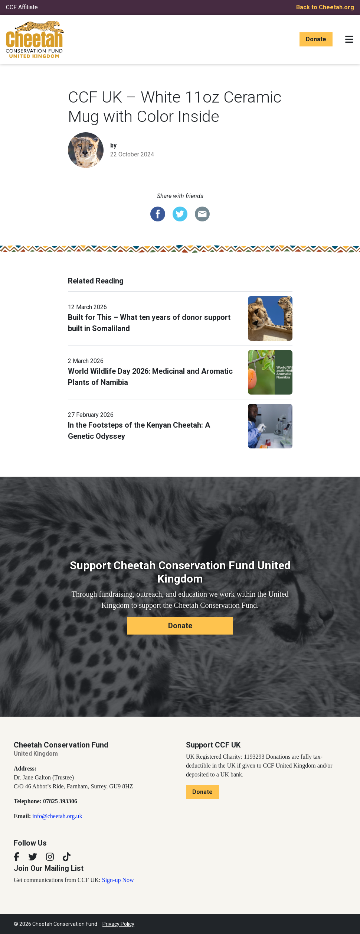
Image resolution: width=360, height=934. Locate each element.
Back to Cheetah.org (325, 7)
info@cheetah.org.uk (57, 816)
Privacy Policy (118, 924)
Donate (316, 39)
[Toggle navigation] (349, 39)
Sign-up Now (118, 880)
